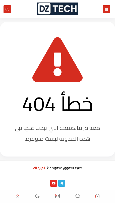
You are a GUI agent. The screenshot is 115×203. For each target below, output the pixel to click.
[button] (97, 196)
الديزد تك (39, 168)
